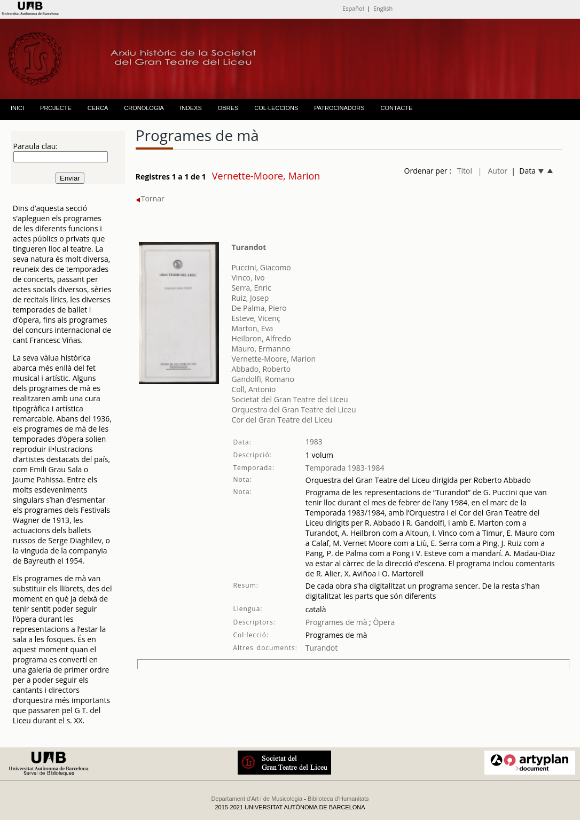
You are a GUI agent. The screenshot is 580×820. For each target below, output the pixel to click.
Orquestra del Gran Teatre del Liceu (293, 409)
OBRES (228, 108)
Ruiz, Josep (250, 298)
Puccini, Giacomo (261, 267)
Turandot (248, 247)
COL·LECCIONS (276, 108)
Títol (464, 171)
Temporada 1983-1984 (345, 468)
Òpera (383, 622)
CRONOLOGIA (144, 108)
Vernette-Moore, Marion (273, 359)
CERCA (98, 108)
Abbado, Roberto (261, 369)
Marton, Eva (252, 328)
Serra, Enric (251, 288)
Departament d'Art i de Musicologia (256, 798)
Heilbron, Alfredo (261, 338)
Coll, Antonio (253, 389)
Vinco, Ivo (247, 277)
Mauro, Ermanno (260, 348)
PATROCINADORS (339, 108)
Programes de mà (336, 622)
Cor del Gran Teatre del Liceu (281, 420)
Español (353, 8)
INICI (17, 108)
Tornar (150, 198)
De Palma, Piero (258, 308)
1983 (314, 441)
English (383, 8)
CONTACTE (397, 108)
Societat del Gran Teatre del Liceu (289, 399)
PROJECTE (56, 108)
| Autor (492, 171)
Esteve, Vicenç (255, 318)
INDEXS (191, 108)
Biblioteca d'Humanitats (338, 798)
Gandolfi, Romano (262, 379)
